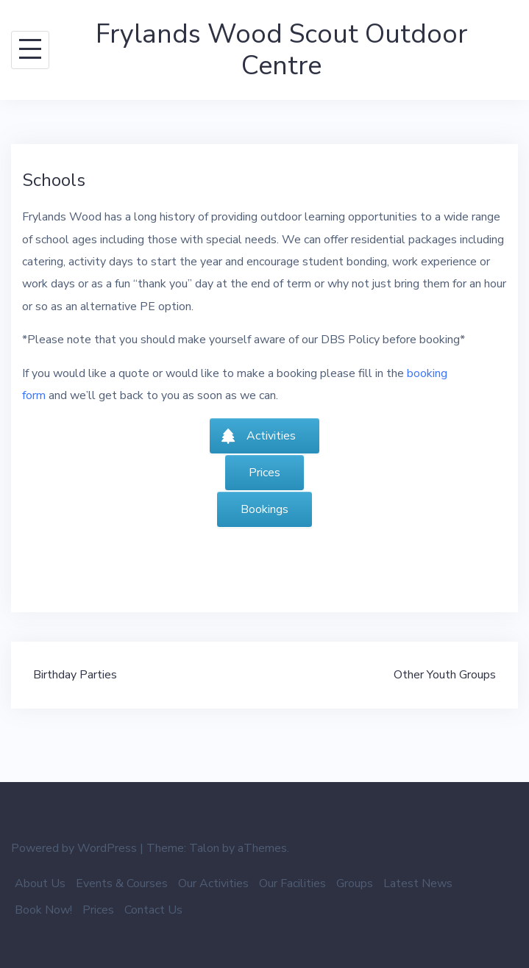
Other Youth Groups (445, 675)
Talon (204, 848)
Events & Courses (122, 883)
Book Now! (43, 910)
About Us (40, 883)
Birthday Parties (75, 675)
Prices (98, 910)
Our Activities (213, 883)
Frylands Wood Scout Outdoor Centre (281, 50)
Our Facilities (292, 883)
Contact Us (153, 910)
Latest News (417, 883)
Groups (354, 883)
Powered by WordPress (74, 848)
